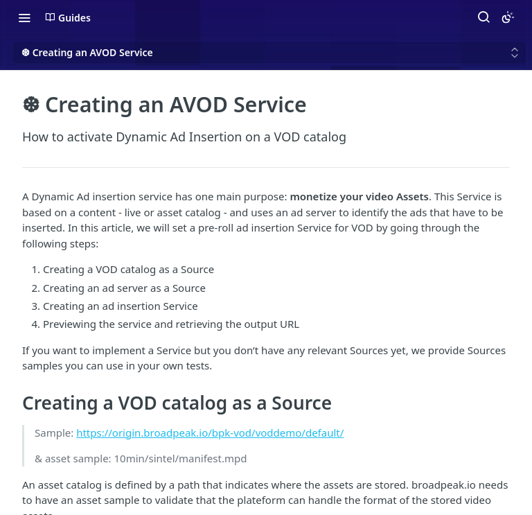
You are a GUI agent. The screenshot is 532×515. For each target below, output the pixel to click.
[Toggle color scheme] (507, 17)
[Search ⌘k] (483, 17)
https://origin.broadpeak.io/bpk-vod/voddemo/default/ (210, 432)
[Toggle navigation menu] (24, 17)
